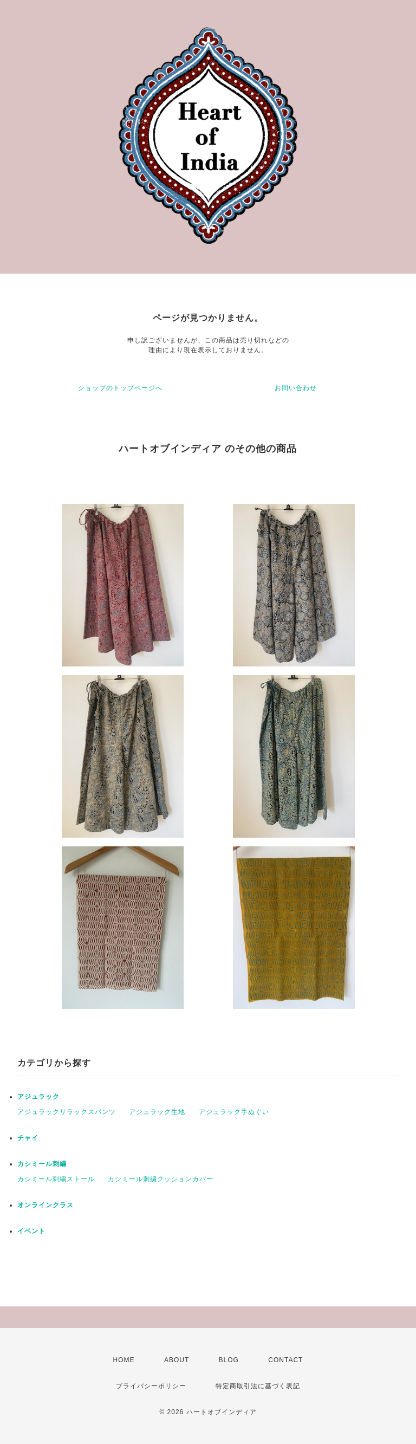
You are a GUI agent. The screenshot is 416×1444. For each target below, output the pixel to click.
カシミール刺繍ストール (56, 1179)
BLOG (229, 1360)
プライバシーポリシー (151, 1386)
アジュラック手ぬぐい (234, 1112)
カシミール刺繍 (42, 1164)
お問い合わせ (296, 388)
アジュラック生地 (157, 1112)
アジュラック (38, 1096)
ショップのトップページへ (120, 388)
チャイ (27, 1138)
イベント (31, 1231)
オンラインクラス (45, 1205)
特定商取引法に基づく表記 (258, 1386)
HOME (124, 1360)
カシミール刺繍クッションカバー (160, 1179)
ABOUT (176, 1360)
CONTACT (285, 1360)
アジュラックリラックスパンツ (66, 1112)
